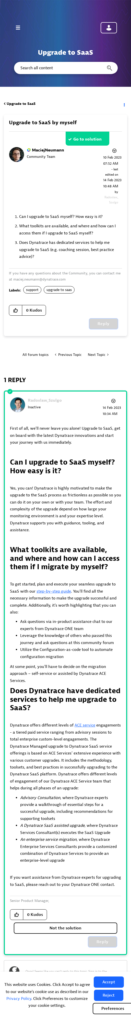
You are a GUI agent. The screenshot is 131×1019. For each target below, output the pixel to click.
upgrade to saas (59, 290)
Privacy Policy (18, 998)
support (32, 290)
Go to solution (87, 139)
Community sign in (109, 27)
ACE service (85, 725)
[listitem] (65, 870)
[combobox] (65, 68)
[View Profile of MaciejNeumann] (48, 150)
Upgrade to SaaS (21, 104)
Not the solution (65, 928)
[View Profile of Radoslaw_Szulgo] (45, 400)
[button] (109, 982)
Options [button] (124, 104)
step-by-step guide (54, 591)
